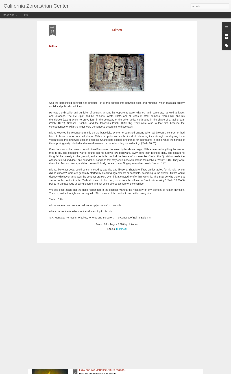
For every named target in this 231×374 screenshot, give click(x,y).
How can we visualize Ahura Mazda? (102, 369)
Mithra (83, 329)
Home (25, 14)
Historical (121, 188)
